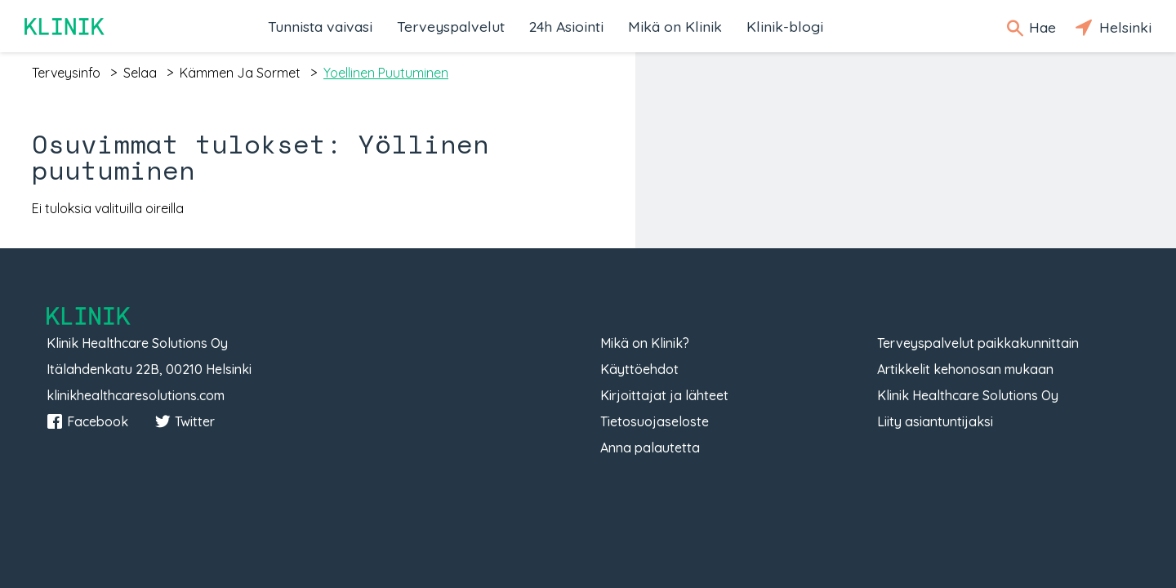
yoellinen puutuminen (385, 73)
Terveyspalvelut (451, 26)
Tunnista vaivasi (320, 26)
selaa (140, 73)
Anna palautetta (650, 447)
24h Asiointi (566, 26)
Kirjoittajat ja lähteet (664, 395)
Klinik (65, 26)
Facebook (87, 421)
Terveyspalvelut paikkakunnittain (978, 343)
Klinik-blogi (784, 26)
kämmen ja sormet (240, 73)
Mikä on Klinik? (644, 343)
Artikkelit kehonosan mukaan (965, 369)
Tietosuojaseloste (654, 421)
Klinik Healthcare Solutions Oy (967, 395)
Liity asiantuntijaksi (935, 421)
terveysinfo (66, 73)
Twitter (184, 421)
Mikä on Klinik (675, 26)
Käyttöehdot (639, 369)
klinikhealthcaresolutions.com (136, 395)
